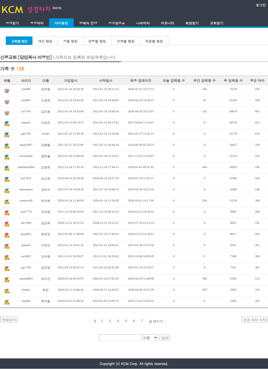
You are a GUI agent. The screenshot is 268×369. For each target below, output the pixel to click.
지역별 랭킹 (126, 41)
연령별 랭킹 (97, 41)
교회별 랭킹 (19, 41)
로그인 (261, 5)
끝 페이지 (156, 321)
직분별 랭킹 (154, 41)
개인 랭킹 (45, 41)
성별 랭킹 (70, 41)
